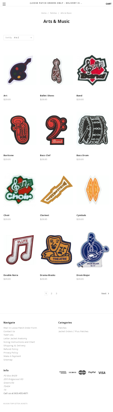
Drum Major (83, 275)
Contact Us (9, 331)
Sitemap (8, 359)
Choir (7, 215)
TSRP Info (9, 334)
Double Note (11, 275)
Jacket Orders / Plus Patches (73, 331)
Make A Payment (12, 356)
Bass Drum (83, 155)
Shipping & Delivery (14, 345)
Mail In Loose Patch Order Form (20, 327)
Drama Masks (47, 275)
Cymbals (81, 215)
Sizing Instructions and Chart (19, 342)
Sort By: (8, 37)
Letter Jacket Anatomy (15, 338)
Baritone (9, 155)
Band (79, 95)
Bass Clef (45, 155)
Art (5, 95)
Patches (62, 327)
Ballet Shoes (47, 95)
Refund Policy (11, 349)
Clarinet (44, 215)
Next (105, 293)
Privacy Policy (11, 352)
